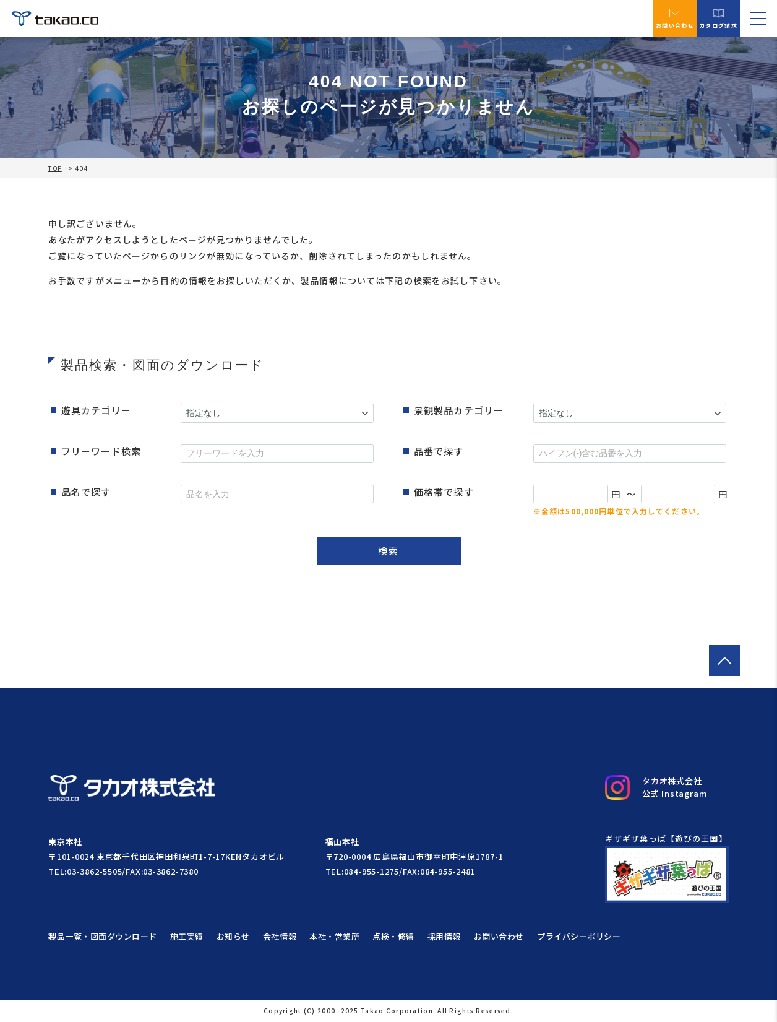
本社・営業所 (334, 936)
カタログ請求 (718, 18)
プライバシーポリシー (578, 936)
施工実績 (187, 936)
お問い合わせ (675, 18)
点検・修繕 (393, 936)
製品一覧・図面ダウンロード (102, 936)
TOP (55, 168)
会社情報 (279, 936)
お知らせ (233, 936)
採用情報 (444, 936)
